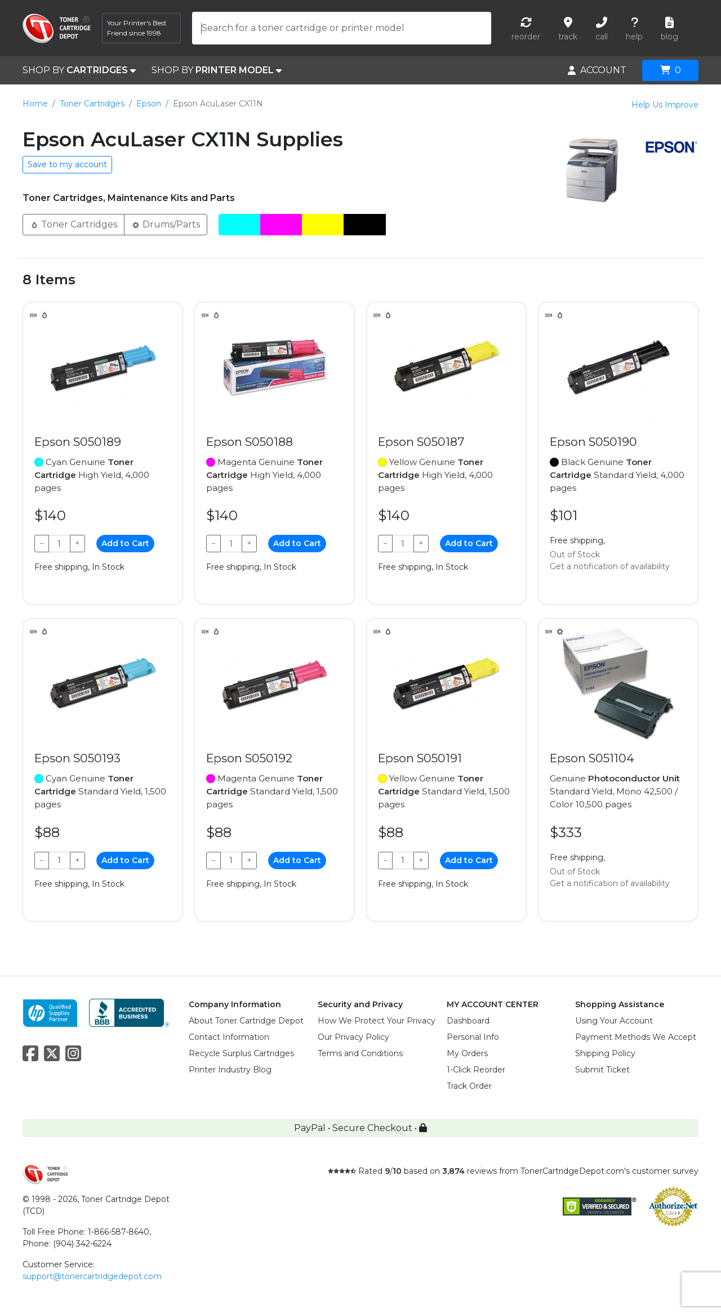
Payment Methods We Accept (635, 1037)
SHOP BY (79, 70)
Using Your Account (614, 1021)
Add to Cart (125, 543)
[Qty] (59, 543)
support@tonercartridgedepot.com (92, 1276)
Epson (148, 104)
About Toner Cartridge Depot (246, 1021)
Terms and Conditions (360, 1053)
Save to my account (67, 164)
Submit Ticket (602, 1070)
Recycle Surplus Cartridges (241, 1053)
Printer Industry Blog (230, 1070)
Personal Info (473, 1037)
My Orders (467, 1053)
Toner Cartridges (92, 104)
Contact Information (229, 1037)
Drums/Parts (165, 224)
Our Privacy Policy (353, 1037)
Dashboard (468, 1021)
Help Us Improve (664, 105)
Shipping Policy (605, 1053)
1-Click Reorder (476, 1070)
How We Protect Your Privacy (376, 1021)
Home (35, 104)
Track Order (469, 1086)
